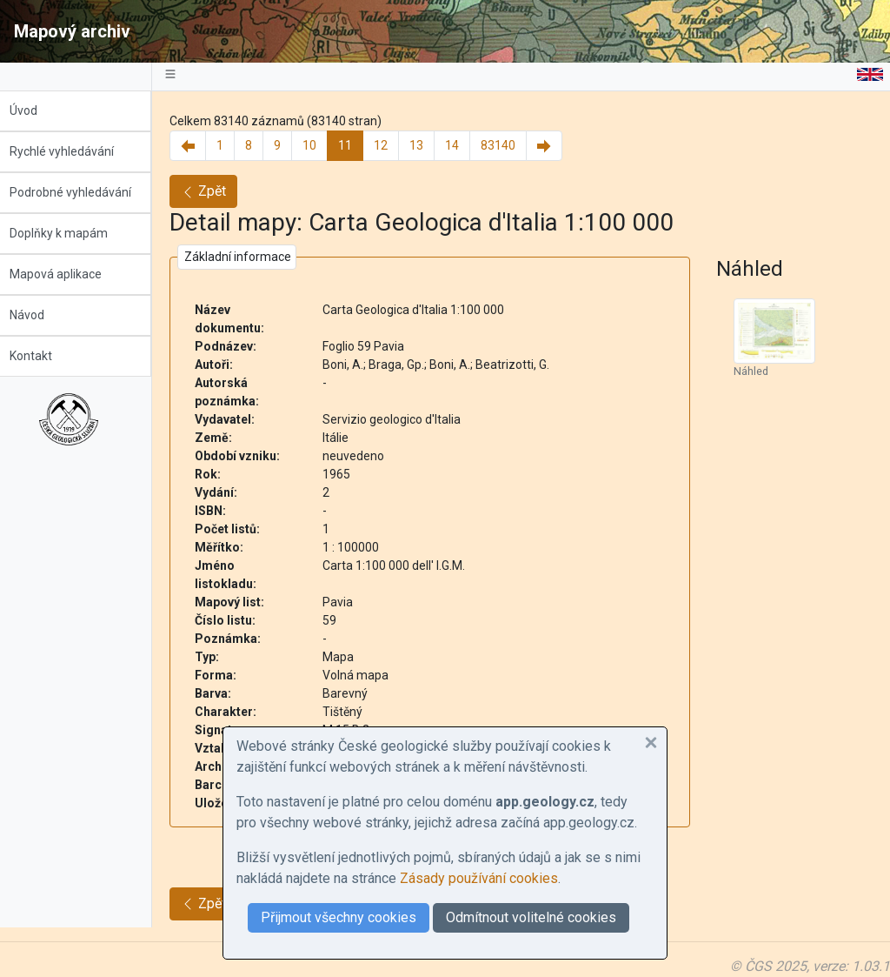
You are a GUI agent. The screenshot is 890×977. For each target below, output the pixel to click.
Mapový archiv (72, 31)
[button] (651, 743)
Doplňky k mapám (67, 233)
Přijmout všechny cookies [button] (338, 917)
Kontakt (39, 356)
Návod (35, 315)
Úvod (32, 110)
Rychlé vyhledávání (70, 151)
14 (461, 145)
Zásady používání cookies (479, 878)
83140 (506, 145)
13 (425, 145)
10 (318, 145)
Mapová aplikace (64, 274)
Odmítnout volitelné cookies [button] (531, 917)
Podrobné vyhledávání (79, 192)
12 (389, 145)
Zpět (212, 191)
